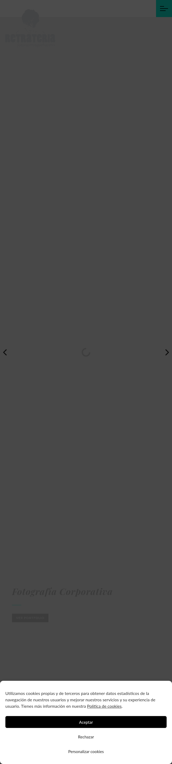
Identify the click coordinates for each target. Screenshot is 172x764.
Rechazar (86, 736)
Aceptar (86, 722)
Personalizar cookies (86, 751)
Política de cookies (104, 706)
